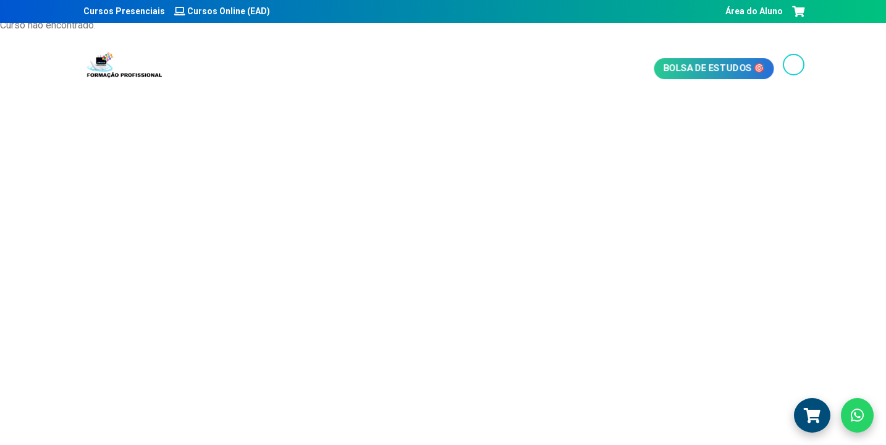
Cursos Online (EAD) (222, 11)
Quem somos (308, 65)
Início (242, 65)
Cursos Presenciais (123, 11)
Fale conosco (614, 65)
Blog (429, 65)
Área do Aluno (753, 11)
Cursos (378, 65)
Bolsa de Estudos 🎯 (713, 67)
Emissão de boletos (511, 65)
